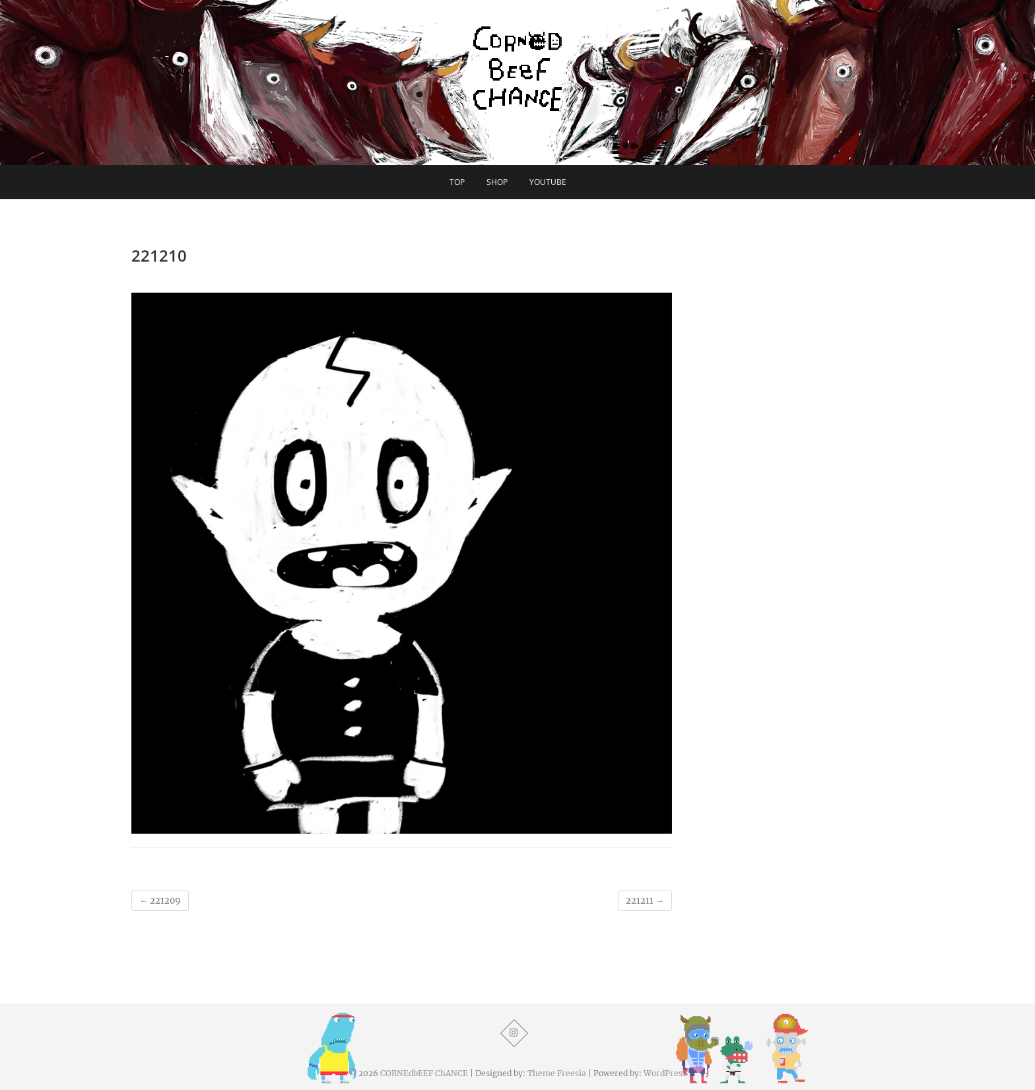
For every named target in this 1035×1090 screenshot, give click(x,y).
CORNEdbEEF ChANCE (424, 1073)
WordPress (665, 1073)
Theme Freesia (556, 1073)
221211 (645, 900)
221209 (160, 900)
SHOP (497, 182)
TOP (457, 182)
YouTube (547, 182)
